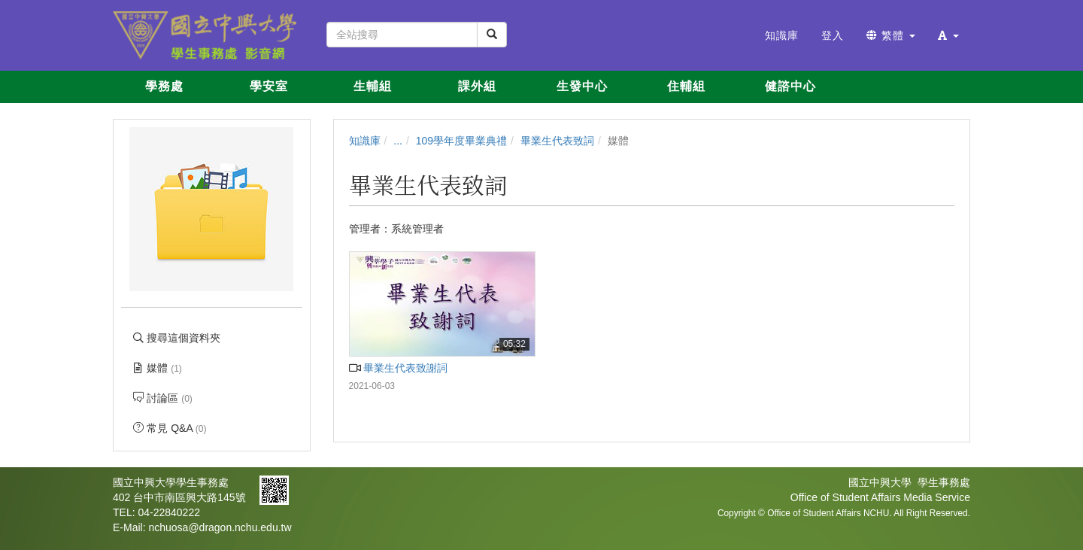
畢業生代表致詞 (557, 141)
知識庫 (365, 141)
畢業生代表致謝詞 (398, 368)
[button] (948, 35)
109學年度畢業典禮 (461, 141)
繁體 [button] (890, 35)
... (397, 141)
